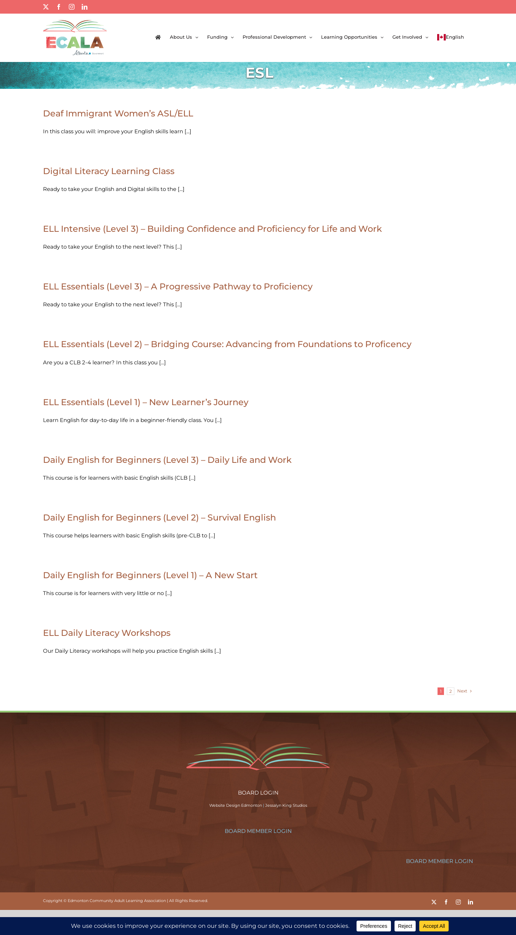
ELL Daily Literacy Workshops (107, 633)
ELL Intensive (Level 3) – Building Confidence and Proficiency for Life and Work (212, 229)
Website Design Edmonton (235, 805)
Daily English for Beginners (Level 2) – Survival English (159, 517)
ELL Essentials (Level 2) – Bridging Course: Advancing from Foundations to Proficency (227, 344)
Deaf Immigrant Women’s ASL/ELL (118, 113)
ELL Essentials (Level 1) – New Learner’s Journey (145, 402)
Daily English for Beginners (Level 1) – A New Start (150, 575)
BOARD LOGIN (258, 792)
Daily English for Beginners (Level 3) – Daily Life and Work (167, 460)
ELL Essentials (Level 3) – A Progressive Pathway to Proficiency (177, 286)
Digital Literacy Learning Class (109, 171)
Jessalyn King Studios (286, 805)
